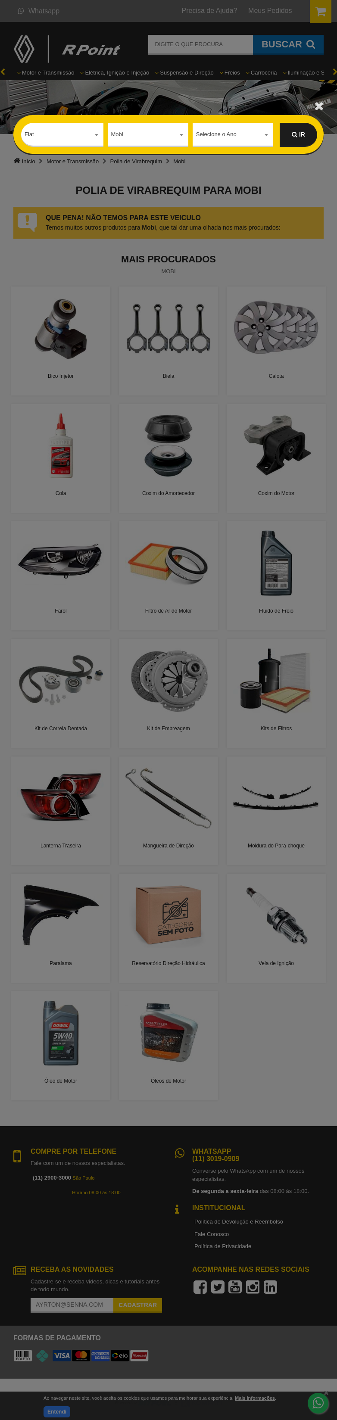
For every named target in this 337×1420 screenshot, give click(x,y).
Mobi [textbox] (117, 134)
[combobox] (62, 135)
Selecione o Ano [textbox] (216, 134)
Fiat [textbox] (29, 134)
